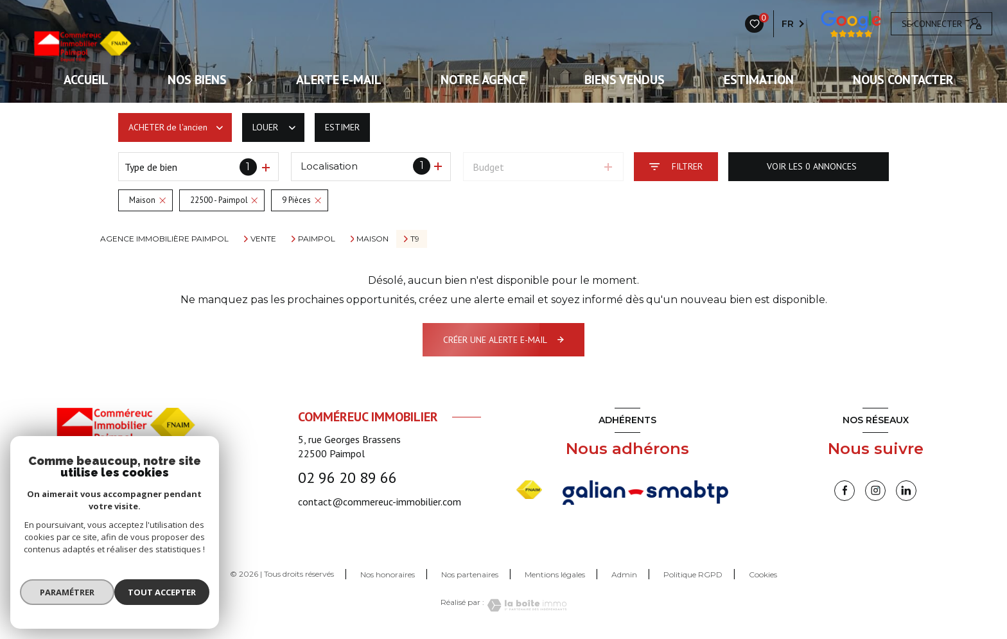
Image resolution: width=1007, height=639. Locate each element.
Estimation (759, 79)
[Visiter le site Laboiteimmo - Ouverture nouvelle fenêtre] (525, 605)
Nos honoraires (387, 574)
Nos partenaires (469, 574)
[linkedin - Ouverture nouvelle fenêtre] (906, 490)
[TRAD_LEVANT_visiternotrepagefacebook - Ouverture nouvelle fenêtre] (844, 490)
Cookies (763, 574)
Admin (624, 574)
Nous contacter (903, 79)
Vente (263, 239)
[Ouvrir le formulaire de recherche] (676, 166)
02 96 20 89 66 (347, 477)
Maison (372, 239)
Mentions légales (555, 574)
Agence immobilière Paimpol (164, 238)
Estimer (342, 127)
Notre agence (483, 79)
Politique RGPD (692, 574)
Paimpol (316, 239)
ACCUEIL (86, 79)
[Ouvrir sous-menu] (254, 80)
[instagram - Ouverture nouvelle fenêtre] (875, 490)
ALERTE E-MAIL (338, 79)
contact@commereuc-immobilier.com (379, 501)
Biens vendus (624, 79)
